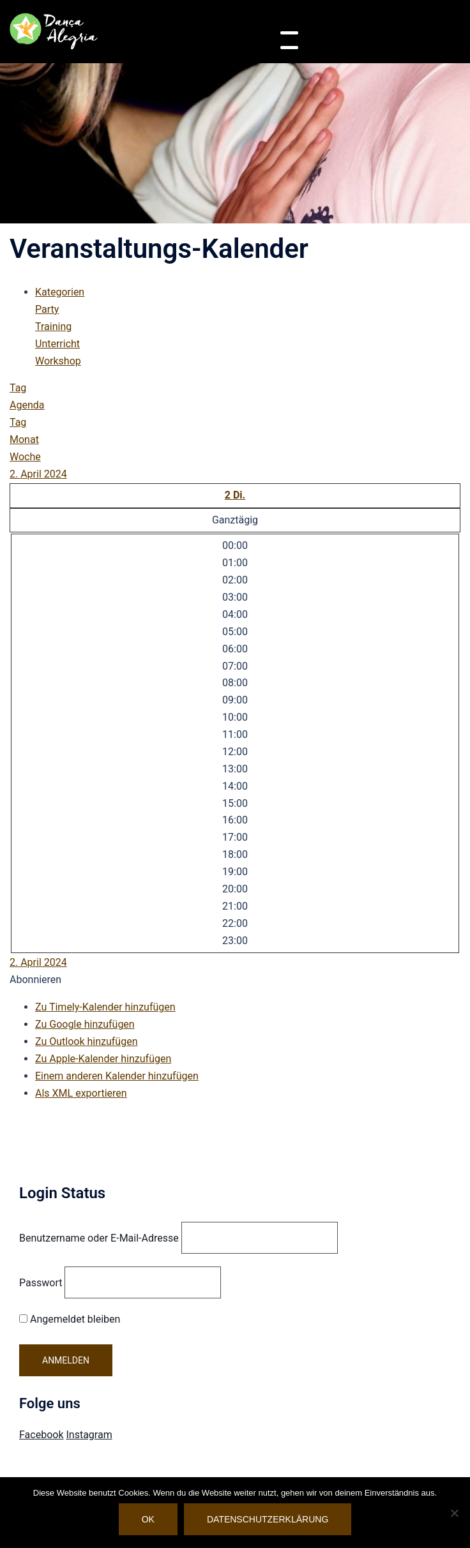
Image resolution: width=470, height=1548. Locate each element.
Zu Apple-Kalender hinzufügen (103, 1059)
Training (53, 326)
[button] (35, 979)
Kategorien (59, 292)
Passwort (40, 1283)
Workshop (58, 361)
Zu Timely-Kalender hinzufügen (105, 1007)
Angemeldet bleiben (69, 1319)
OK (148, 1519)
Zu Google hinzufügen (85, 1024)
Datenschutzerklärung (267, 1519)
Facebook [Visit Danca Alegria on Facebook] (41, 1435)
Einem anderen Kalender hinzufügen (117, 1076)
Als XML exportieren (81, 1093)
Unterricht (57, 344)
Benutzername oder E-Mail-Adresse (99, 1238)
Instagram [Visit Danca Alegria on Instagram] (89, 1435)
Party (47, 309)
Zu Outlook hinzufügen (86, 1041)
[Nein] (454, 1513)
